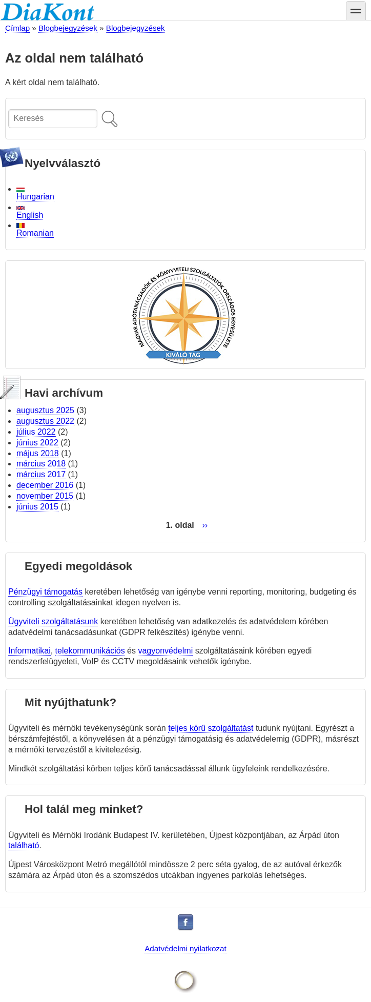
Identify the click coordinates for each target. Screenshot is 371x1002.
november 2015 (44, 496)
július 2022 (36, 431)
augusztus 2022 (45, 421)
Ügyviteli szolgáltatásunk (53, 621)
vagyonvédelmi (165, 650)
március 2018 (41, 463)
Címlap (17, 28)
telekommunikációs (90, 650)
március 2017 (41, 474)
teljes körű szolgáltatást (210, 728)
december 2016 (44, 485)
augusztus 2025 (45, 410)
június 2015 (37, 506)
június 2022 (37, 442)
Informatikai (29, 650)
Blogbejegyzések (67, 28)
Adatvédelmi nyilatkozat (185, 948)
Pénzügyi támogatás (45, 591)
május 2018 (37, 453)
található (23, 845)
